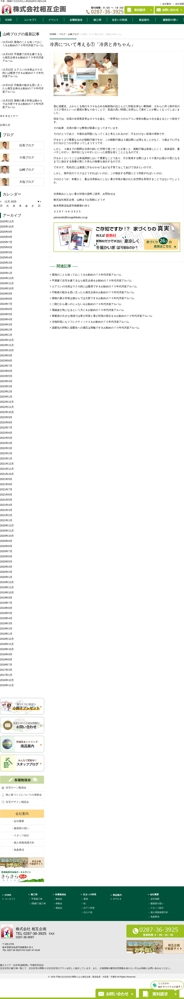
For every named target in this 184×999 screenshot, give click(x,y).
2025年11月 (7, 221)
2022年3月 (6, 448)
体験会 (59, 903)
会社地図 (155, 899)
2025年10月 (7, 226)
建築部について (170, 19)
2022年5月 (6, 437)
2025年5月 (6, 252)
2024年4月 (6, 319)
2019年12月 (7, 582)
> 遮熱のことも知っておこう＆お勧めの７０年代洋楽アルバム (85, 274)
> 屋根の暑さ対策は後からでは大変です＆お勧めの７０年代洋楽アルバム (92, 298)
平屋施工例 (36, 899)
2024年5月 (6, 314)
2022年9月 (6, 417)
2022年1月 (6, 458)
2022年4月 (6, 443)
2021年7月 (6, 489)
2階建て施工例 (38, 903)
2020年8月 (6, 546)
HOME (8, 19)
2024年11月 (7, 283)
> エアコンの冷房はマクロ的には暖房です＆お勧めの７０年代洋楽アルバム (93, 286)
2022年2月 (6, 453)
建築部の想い (157, 903)
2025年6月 (6, 247)
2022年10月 (7, 412)
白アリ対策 (89, 908)
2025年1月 (6, 272)
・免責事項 (17, 849)
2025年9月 (6, 231)
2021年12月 (7, 463)
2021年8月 (6, 484)
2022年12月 (7, 401)
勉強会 (59, 899)
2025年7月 (6, 242)
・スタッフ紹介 (20, 835)
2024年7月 (6, 303)
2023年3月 (6, 386)
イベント (53, 19)
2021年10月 (7, 473)
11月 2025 (10, 201)
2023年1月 (6, 396)
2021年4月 (6, 504)
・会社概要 (17, 821)
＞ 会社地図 (178, 4)
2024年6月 (6, 309)
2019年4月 (6, 618)
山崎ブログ (12, 34)
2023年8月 (6, 360)
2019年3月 (6, 623)
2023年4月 (6, 381)
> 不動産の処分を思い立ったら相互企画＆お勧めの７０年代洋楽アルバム (92, 292)
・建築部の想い (20, 828)
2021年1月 (6, 520)
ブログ (8, 135)
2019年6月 (6, 607)
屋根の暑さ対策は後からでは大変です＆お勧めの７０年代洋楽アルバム (23, 104)
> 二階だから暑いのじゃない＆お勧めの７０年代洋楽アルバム (85, 304)
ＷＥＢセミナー (9, 115)
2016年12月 (7, 680)
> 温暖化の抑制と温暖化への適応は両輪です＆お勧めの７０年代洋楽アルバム (94, 327)
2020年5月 (6, 561)
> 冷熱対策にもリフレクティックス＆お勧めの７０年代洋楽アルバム (89, 321)
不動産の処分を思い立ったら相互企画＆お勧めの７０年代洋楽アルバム (23, 88)
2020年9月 (6, 540)
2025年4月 (6, 257)
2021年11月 (7, 468)
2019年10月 (7, 592)
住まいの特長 (120, 19)
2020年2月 (6, 571)
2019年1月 (6, 633)
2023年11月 (7, 345)
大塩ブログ (26, 181)
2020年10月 (7, 535)
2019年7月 (6, 602)
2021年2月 (6, 515)
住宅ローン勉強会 (16, 787)
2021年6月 (6, 494)
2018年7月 (6, 664)
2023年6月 (6, 370)
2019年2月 (6, 628)
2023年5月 (6, 376)
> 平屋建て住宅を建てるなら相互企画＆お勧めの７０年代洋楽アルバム (91, 280)
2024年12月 (7, 278)
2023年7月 (6, 365)
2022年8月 (6, 422)
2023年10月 (7, 350)
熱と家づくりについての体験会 (24, 794)
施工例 (97, 19)
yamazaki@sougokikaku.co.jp (71, 217)
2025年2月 (6, 267)
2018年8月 (6, 659)
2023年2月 (6, 391)
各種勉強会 (75, 19)
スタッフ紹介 (157, 908)
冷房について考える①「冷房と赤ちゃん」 (92, 44)
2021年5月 (6, 499)
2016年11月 (7, 685)
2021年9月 (6, 479)
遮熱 (86, 899)
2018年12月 (7, 638)
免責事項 (155, 916)
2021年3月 (6, 510)
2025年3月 (6, 262)
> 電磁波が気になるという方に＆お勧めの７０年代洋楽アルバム (87, 309)
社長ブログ (26, 145)
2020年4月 (6, 566)
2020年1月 (6, 577)
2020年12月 (7, 525)
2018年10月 (7, 649)
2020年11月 (7, 530)
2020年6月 (6, 556)
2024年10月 (7, 288)
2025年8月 (6, 236)
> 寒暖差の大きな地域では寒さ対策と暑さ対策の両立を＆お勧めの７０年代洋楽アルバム (101, 315)
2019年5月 (6, 613)
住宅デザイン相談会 (17, 801)
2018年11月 (7, 644)
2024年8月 (6, 298)
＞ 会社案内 (165, 4)
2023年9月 (6, 355)
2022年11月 (7, 406)
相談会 (59, 908)
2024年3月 (6, 324)
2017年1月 (6, 674)
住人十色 (88, 912)
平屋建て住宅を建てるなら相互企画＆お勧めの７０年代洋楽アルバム (23, 57)
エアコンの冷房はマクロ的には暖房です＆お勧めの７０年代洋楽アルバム (23, 73)
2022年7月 (6, 427)
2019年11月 (7, 587)
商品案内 (144, 19)
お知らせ (5, 124)
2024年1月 (6, 334)
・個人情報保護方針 (22, 842)
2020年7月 (6, 551)
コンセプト (30, 19)
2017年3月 (6, 669)
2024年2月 (6, 329)
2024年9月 (6, 293)
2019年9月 (6, 597)
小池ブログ (26, 157)
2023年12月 (7, 339)
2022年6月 (6, 432)
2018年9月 (6, 654)
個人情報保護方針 (159, 912)
